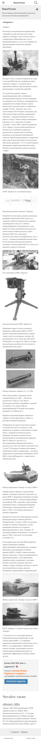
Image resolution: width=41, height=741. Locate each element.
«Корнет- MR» (11, 704)
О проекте (15, 732)
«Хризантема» (8, 738)
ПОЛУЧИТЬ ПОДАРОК (16, 681)
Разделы (24, 732)
